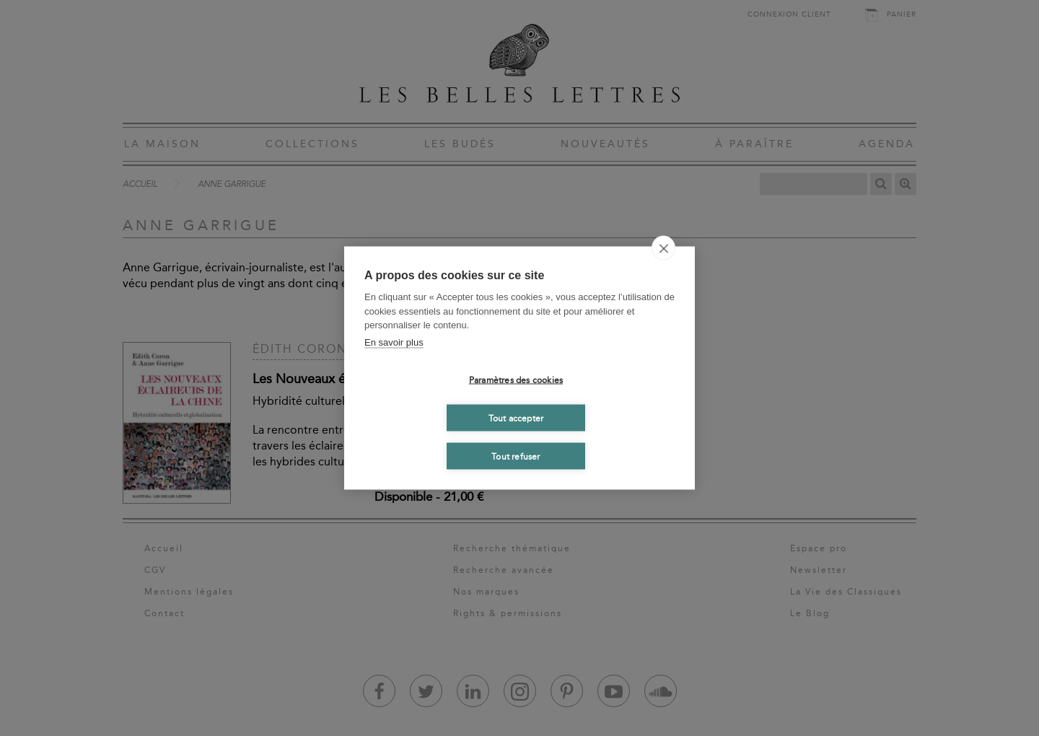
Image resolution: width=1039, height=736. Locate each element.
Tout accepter (516, 418)
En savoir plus (394, 341)
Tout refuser (515, 456)
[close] (663, 248)
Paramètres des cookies (516, 379)
